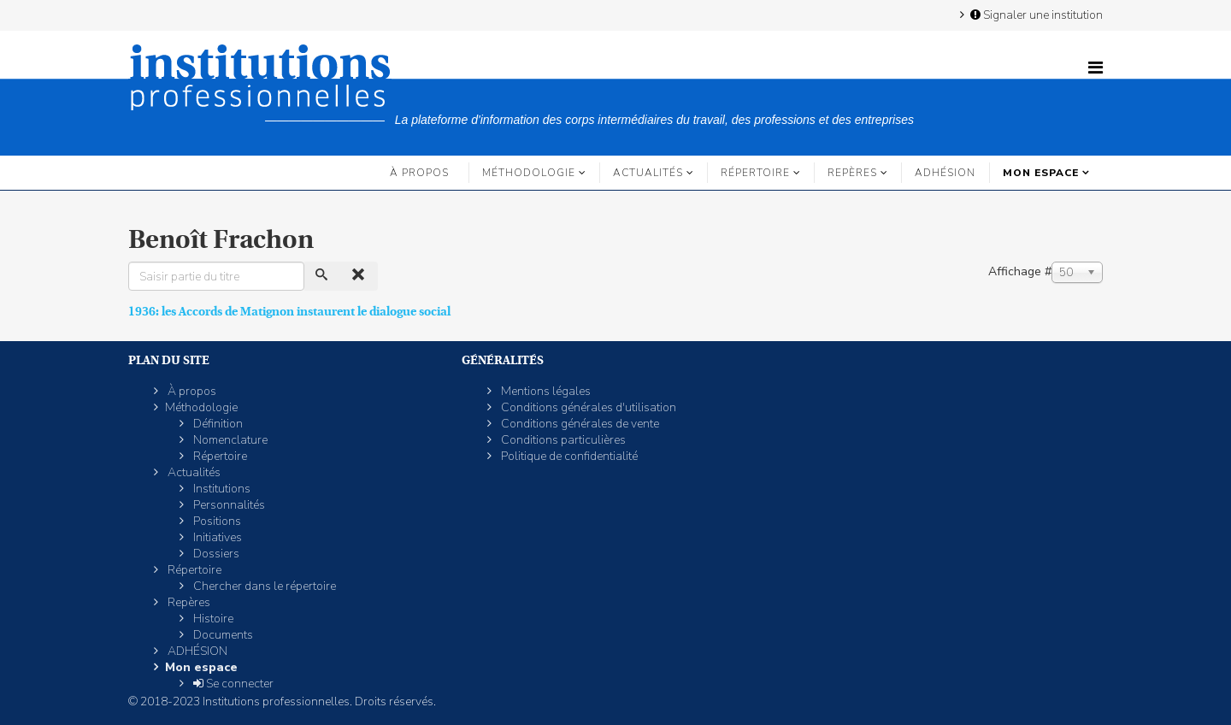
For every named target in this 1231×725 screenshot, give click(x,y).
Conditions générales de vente (578, 424)
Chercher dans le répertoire (263, 586)
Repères (852, 173)
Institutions (220, 488)
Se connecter (232, 683)
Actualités (648, 173)
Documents (222, 635)
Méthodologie (528, 173)
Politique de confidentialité (568, 456)
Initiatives (216, 537)
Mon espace (1041, 173)
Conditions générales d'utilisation (587, 407)
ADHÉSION (945, 173)
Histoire (212, 618)
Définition (217, 424)
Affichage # (1019, 271)
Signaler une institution (1035, 14)
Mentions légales (544, 391)
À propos (419, 173)
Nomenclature (229, 440)
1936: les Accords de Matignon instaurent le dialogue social (289, 311)
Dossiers (215, 553)
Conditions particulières (562, 440)
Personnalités (228, 505)
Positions (216, 521)
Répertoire (755, 173)
